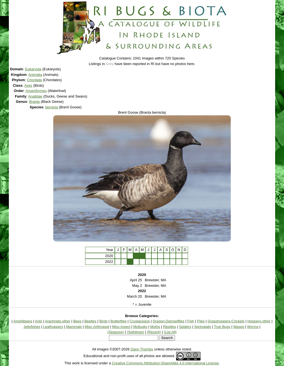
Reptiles (169, 327)
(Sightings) (135, 332)
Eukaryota (33, 69)
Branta (34, 101)
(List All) (170, 332)
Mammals (74, 327)
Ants (38, 321)
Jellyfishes (32, 327)
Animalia (35, 75)
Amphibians (22, 321)
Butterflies (119, 321)
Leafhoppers (53, 327)
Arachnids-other (57, 321)
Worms (252, 327)
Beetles (90, 321)
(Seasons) (115, 332)
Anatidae (35, 96)
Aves (28, 85)
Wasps (238, 327)
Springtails (202, 327)
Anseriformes (36, 91)
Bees (77, 321)
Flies (201, 321)
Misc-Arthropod (97, 327)
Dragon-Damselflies (168, 321)
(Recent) (154, 332)
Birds (103, 321)
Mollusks (140, 327)
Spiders (185, 327)
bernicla (51, 107)
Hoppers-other (258, 321)
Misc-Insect (121, 327)
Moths (155, 327)
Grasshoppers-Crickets (226, 321)
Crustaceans (140, 321)
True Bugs (222, 327)
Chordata (34, 80)
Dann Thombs (142, 349)
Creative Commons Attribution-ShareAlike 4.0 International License (165, 363)
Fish (190, 321)
